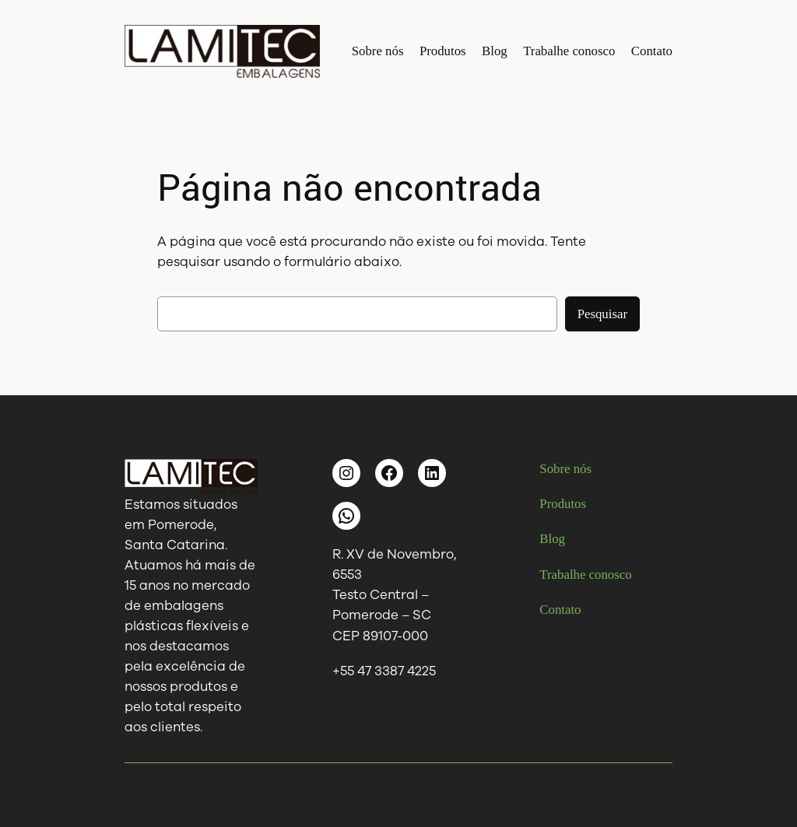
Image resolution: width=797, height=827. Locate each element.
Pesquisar (602, 314)
